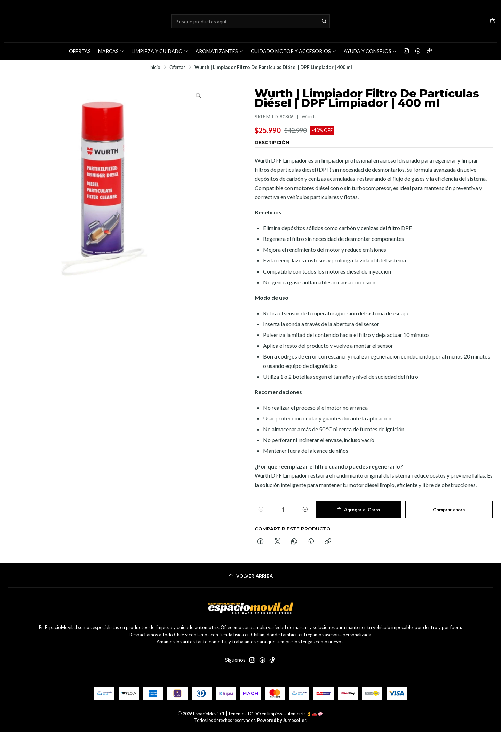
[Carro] (492, 21)
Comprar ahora (449, 509)
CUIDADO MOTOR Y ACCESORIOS (293, 51)
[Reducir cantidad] (261, 509)
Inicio (154, 67)
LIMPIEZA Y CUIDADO (160, 51)
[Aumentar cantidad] (305, 509)
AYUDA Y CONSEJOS (370, 51)
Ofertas (177, 67)
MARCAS (111, 51)
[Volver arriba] (250, 576)
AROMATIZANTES (220, 51)
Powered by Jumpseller (281, 720)
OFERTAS (80, 51)
